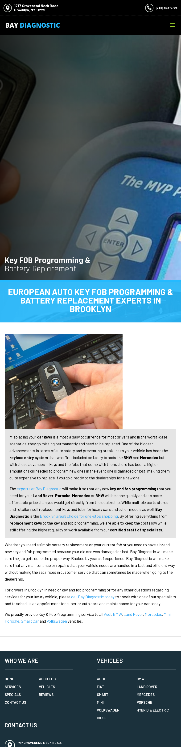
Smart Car (30, 621)
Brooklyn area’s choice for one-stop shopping (79, 516)
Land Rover (133, 614)
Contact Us (15, 702)
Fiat (100, 687)
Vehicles (47, 687)
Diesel (102, 718)
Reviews (46, 694)
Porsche (12, 621)
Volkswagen (57, 621)
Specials (13, 694)
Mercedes (153, 614)
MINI (100, 702)
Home (9, 679)
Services (13, 687)
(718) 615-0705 (166, 7)
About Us (47, 679)
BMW (117, 614)
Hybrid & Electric (153, 710)
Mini (167, 614)
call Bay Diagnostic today (93, 596)
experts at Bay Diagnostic (39, 488)
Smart (102, 694)
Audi (107, 614)
